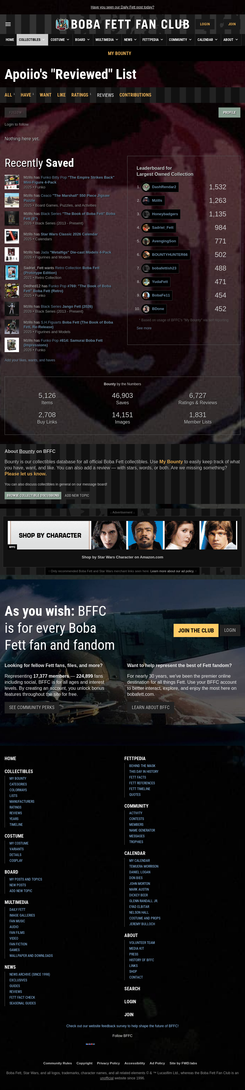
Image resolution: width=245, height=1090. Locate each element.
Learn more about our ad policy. (172, 571)
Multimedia (107, 39)
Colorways (18, 790)
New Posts (18, 885)
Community (181, 39)
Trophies (136, 842)
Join (232, 24)
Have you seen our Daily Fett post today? (122, 7)
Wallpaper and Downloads (31, 956)
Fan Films (17, 933)
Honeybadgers (160, 214)
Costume (60, 39)
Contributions (135, 95)
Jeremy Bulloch (142, 924)
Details (15, 855)
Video (14, 938)
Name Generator (142, 830)
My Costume (19, 843)
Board (83, 39)
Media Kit (136, 949)
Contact (136, 977)
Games (15, 950)
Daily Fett (17, 910)
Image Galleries (22, 915)
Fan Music (17, 921)
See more (144, 328)
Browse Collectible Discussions (33, 496)
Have (26, 95)
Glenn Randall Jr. (143, 901)
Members (136, 825)
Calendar (208, 39)
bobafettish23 (159, 268)
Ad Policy (157, 1063)
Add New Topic (77, 495)
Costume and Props (144, 918)
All (8, 95)
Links (133, 966)
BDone (153, 309)
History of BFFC (141, 960)
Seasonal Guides (23, 1003)
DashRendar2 (159, 187)
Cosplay (16, 861)
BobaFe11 (156, 295)
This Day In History (143, 772)
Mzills (152, 200)
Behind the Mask (142, 766)
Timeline (16, 825)
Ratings (79, 95)
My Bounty (119, 53)
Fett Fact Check (22, 997)
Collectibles (32, 39)
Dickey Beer (138, 895)
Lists (13, 796)
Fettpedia (153, 39)
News (131, 39)
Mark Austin (139, 889)
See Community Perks (31, 707)
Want (46, 95)
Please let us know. (26, 473)
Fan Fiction (18, 944)
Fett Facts (137, 777)
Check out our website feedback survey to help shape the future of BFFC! (122, 1026)
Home (10, 40)
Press (133, 954)
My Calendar (139, 861)
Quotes (134, 795)
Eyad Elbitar (139, 907)
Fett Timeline (139, 789)
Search (132, 988)
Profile (229, 112)
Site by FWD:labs (183, 1063)
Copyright (84, 1063)
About (231, 39)
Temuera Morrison (143, 866)
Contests (136, 819)
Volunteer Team (142, 943)
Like (61, 95)
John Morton (139, 884)
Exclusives (18, 980)
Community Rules (57, 1063)
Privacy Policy (108, 1063)
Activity (135, 813)
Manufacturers (22, 802)
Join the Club (196, 630)
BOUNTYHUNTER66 (165, 254)
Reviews (16, 813)
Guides (15, 986)
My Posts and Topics (26, 879)
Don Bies (136, 878)
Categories (18, 784)
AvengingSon (159, 241)
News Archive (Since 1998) (30, 974)
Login (205, 24)
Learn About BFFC (151, 707)
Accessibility (134, 1063)
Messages (137, 836)
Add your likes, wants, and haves (30, 360)
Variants (17, 849)
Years (14, 819)
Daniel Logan (139, 872)
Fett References (142, 783)
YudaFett (155, 282)
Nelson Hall (139, 912)
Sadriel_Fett (158, 227)
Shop (133, 972)
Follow (15, 112)
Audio (14, 927)
